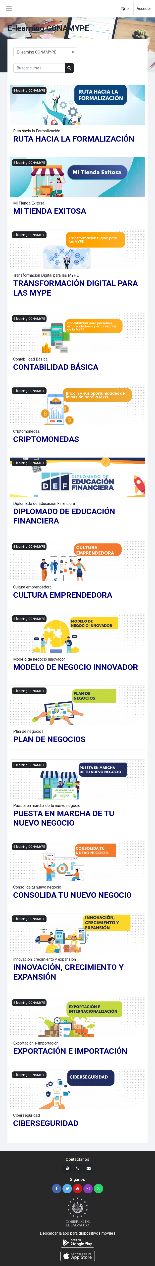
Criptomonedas (26, 431)
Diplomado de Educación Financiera (44, 503)
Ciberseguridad (26, 1115)
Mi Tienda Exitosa (28, 203)
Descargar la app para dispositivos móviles (77, 1233)
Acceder (144, 8)
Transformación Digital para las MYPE (46, 275)
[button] (125, 8)
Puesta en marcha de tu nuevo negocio (46, 805)
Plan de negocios (28, 731)
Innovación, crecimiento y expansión (44, 959)
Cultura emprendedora (32, 587)
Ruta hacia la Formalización (36, 131)
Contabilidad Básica (30, 359)
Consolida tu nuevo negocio (37, 887)
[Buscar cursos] (39, 68)
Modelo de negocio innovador (39, 659)
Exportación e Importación (35, 1043)
